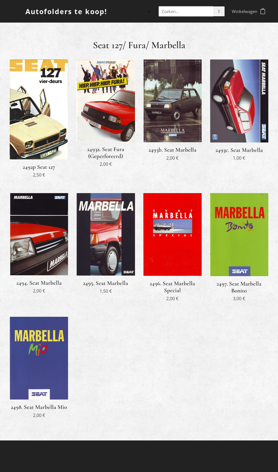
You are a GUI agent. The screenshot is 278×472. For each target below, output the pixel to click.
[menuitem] (121, 11)
